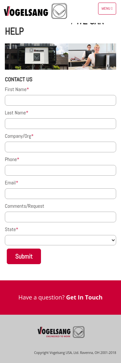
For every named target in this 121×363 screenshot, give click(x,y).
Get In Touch (84, 297)
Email (10, 182)
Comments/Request (24, 206)
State (10, 229)
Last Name (15, 112)
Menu (108, 10)
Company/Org (18, 136)
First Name (15, 89)
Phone (11, 159)
